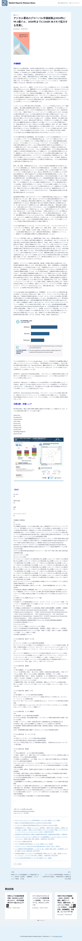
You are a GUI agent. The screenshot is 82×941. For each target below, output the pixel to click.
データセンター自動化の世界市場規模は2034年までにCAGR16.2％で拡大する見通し (36, 825)
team (10, 907)
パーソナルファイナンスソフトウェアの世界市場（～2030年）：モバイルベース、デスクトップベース (40, 900)
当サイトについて (74, 3)
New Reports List (63, 3)
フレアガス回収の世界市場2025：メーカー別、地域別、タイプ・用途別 (33, 858)
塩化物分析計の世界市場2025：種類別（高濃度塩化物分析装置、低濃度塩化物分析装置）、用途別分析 (41, 834)
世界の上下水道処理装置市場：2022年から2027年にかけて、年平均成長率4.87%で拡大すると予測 (15, 900)
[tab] (39, 920)
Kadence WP (58, 936)
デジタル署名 (17, 864)
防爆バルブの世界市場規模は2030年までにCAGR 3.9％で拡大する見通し (33, 823)
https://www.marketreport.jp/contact (23, 811)
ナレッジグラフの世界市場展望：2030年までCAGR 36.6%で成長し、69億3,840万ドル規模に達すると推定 (56, 875)
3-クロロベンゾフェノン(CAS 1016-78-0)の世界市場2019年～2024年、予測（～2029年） (37, 846)
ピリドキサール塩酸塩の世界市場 (23, 841)
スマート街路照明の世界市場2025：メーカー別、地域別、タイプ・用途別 (34, 844)
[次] (74, 906)
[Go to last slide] (7, 906)
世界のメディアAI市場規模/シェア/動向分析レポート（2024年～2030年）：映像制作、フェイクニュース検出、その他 (25, 875)
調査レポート (16, 15)
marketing (17, 29)
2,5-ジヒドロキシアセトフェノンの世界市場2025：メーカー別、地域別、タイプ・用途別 (37, 820)
